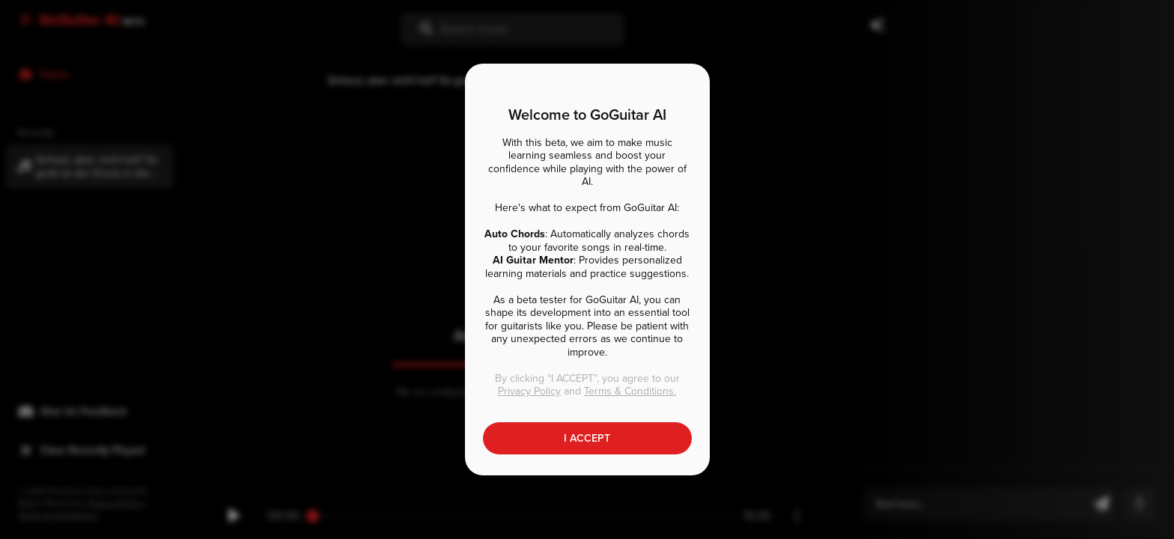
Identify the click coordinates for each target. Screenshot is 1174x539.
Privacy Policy (529, 391)
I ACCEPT (587, 438)
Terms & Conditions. (630, 391)
